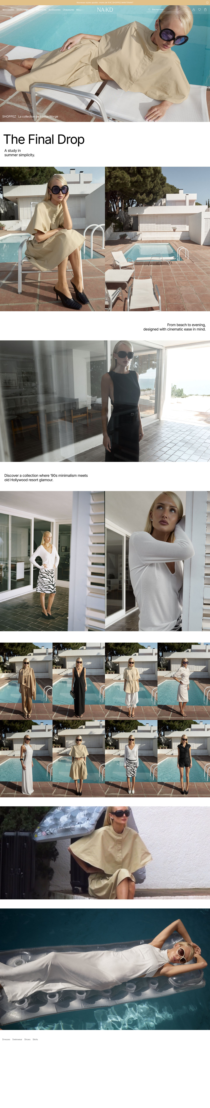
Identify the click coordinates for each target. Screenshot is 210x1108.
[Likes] (199, 9)
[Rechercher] (168, 9)
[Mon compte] (193, 9)
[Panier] (205, 9)
